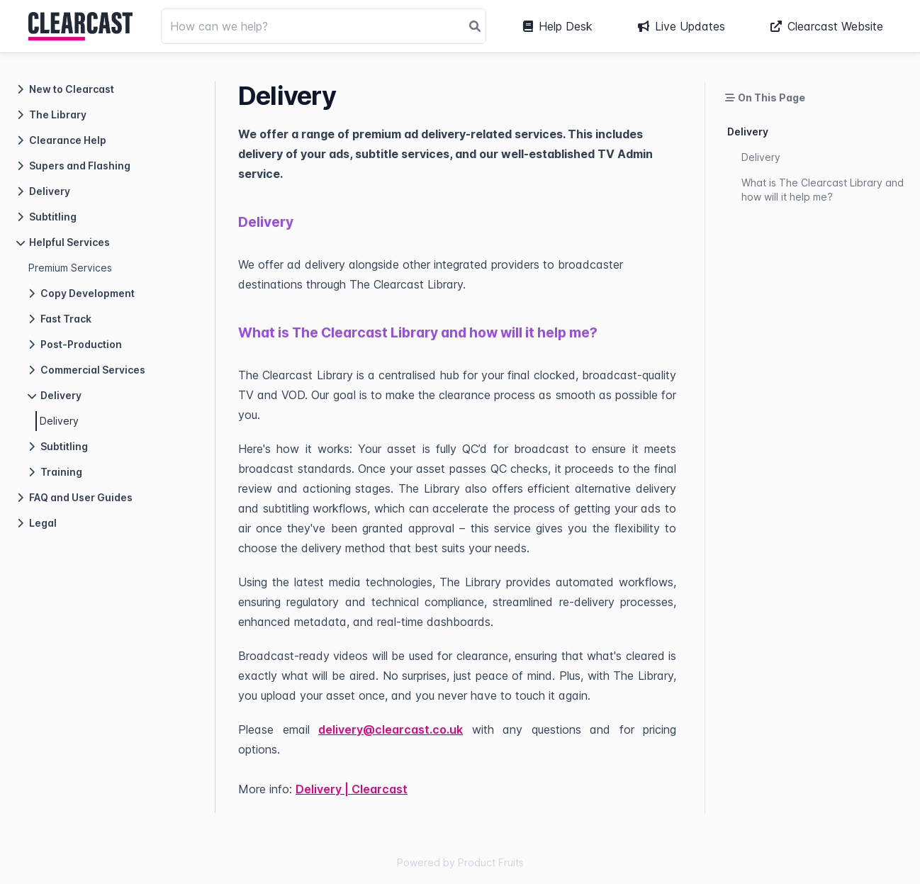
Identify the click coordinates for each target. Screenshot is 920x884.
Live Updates (681, 26)
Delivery (59, 421)
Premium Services (70, 268)
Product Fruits (491, 862)
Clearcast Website (826, 26)
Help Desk (558, 26)
